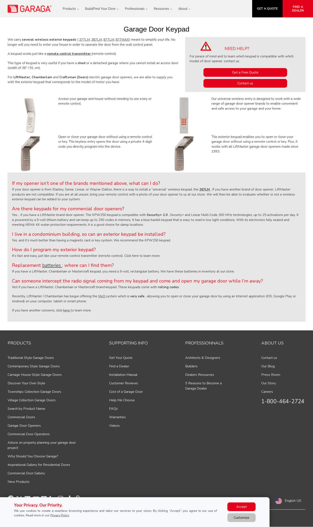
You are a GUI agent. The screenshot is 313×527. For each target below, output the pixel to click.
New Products (19, 481)
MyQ (102, 296)
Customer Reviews (123, 383)
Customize (241, 517)
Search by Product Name (26, 408)
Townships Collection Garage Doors (34, 391)
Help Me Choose (122, 400)
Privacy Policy (59, 515)
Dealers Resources (199, 374)
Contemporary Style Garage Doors (34, 366)
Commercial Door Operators (29, 434)
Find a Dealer (119, 366)
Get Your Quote (121, 357)
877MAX (122, 39)
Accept (241, 507)
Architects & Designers (202, 357)
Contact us (245, 83)
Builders (191, 366)
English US (293, 500)
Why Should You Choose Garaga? (33, 456)
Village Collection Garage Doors (32, 400)
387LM (96, 39)
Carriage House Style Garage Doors (35, 374)
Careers (267, 391)
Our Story (268, 383)
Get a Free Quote (245, 72)
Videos (114, 425)
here (67, 310)
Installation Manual (123, 374)
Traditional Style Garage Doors (31, 357)
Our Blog (268, 366)
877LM (108, 39)
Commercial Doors (21, 417)
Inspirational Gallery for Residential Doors (39, 464)
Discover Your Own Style (26, 383)
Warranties (117, 417)
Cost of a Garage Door (126, 391)
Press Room (270, 374)
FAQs (113, 408)
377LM (84, 39)
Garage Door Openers (24, 425)
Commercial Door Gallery (26, 473)
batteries (52, 265)
